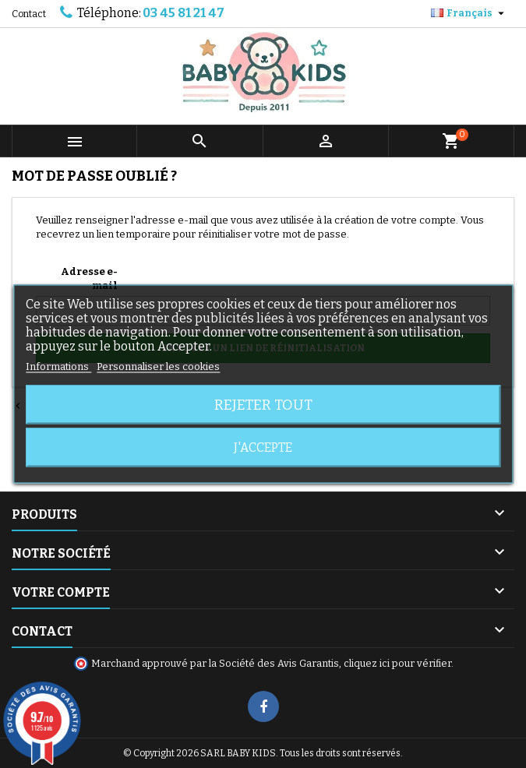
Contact (29, 14)
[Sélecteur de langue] (469, 13)
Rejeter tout (263, 405)
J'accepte (263, 447)
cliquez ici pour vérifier (397, 663)
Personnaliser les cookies (158, 366)
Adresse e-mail (89, 278)
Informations (58, 366)
